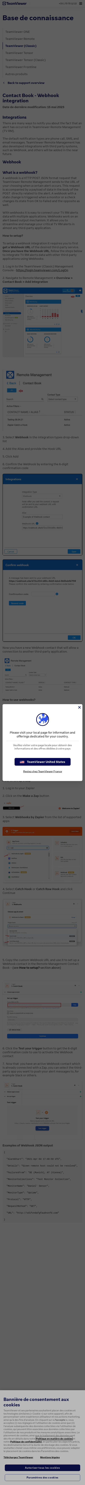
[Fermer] (79, 707)
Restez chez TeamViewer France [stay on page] (42, 771)
